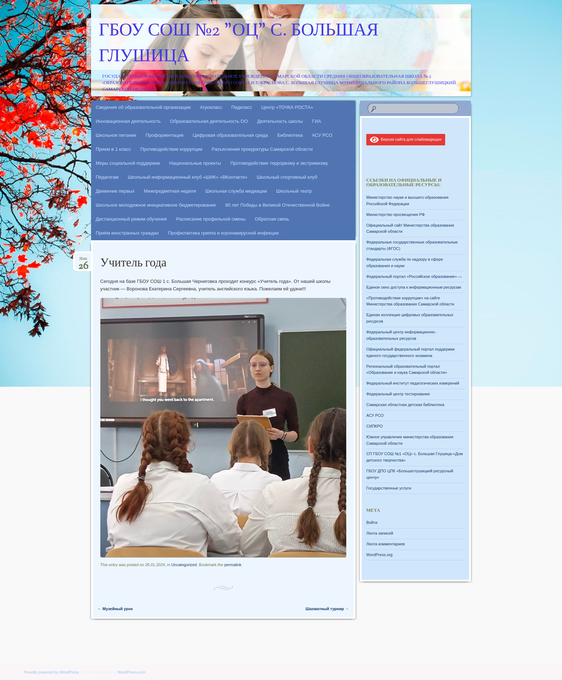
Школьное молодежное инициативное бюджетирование (156, 205)
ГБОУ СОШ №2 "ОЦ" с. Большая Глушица (239, 44)
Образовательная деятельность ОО (209, 121)
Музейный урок (115, 609)
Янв (83, 261)
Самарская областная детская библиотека (405, 404)
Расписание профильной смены (211, 219)
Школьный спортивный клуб (287, 177)
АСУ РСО (322, 135)
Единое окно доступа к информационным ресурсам (413, 287)
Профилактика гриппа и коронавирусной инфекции (223, 233)
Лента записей (379, 533)
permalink (233, 565)
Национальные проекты (195, 163)
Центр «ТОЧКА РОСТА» (287, 107)
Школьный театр (294, 191)
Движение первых (115, 191)
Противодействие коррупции (171, 149)
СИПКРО (374, 426)
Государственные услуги (388, 488)
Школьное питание (116, 135)
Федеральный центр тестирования (398, 394)
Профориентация (164, 135)
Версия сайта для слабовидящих (406, 139)
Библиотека (290, 135)
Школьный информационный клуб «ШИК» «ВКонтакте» (187, 177)
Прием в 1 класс (113, 149)
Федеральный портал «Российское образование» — (414, 276)
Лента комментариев (385, 544)
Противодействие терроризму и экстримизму (279, 163)
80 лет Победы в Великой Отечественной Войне (277, 205)
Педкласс (242, 107)
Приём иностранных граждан (127, 233)
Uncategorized (184, 565)
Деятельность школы (280, 121)
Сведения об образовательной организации (143, 107)
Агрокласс (211, 107)
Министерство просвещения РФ (395, 214)
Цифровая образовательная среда (230, 135)
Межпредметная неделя (170, 191)
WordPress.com (132, 672)
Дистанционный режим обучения (131, 219)
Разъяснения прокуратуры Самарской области (262, 149)
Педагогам (107, 177)
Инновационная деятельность (128, 121)
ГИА (316, 121)
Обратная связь (272, 219)
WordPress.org (379, 555)
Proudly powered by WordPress (51, 672)
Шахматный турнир (310, 609)
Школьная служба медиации (236, 191)
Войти (371, 522)
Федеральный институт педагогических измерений (412, 383)
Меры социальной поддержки (128, 163)
